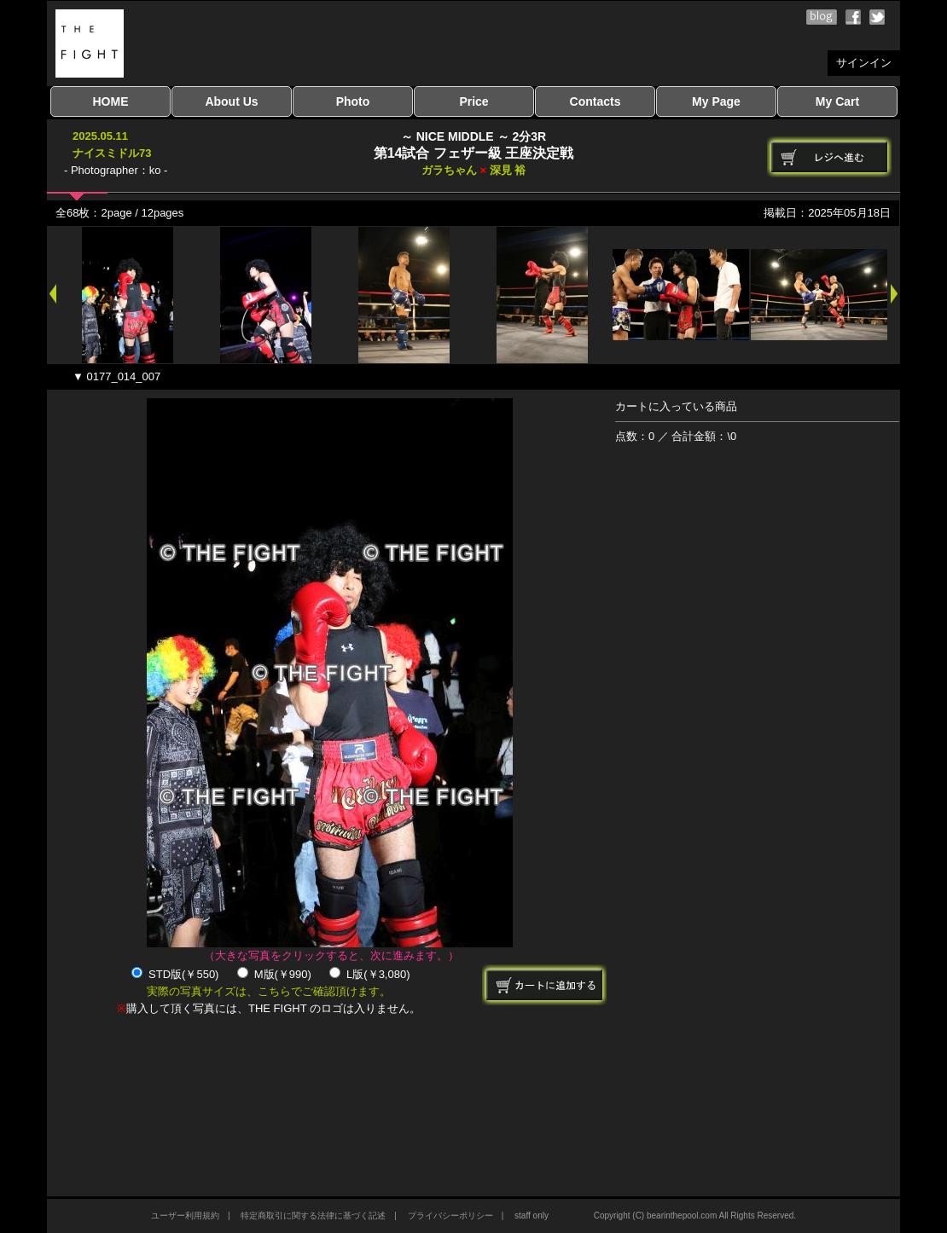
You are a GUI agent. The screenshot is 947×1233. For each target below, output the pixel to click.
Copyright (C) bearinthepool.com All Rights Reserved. (695, 1215)
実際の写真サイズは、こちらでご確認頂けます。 (269, 991)
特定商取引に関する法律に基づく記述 (313, 1215)
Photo (353, 101)
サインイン (864, 62)
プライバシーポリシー (450, 1215)
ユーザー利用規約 (185, 1215)
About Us (231, 101)
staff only (531, 1215)
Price (473, 101)
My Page (716, 101)
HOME (111, 101)
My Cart (837, 101)
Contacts (595, 101)
